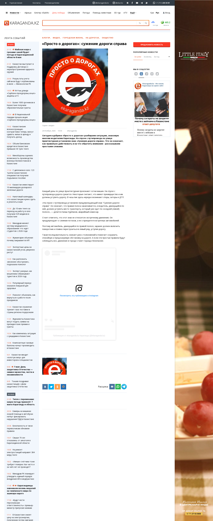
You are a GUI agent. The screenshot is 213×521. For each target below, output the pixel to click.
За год (156, 56)
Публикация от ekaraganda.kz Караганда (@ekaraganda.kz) (79, 336)
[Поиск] (145, 23)
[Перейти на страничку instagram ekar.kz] (118, 3)
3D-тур (117, 12)
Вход (166, 12)
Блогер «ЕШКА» (41, 12)
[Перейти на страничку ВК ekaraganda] (128, 3)
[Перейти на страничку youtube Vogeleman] (137, 3)
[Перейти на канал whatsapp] (147, 3)
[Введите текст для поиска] (86, 23)
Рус (157, 12)
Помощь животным (102, 12)
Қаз (152, 12)
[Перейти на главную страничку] (6, 3)
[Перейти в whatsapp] (160, 3)
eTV (125, 12)
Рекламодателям (52, 3)
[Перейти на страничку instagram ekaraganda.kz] (101, 3)
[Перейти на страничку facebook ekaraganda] (132, 3)
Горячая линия (16, 3)
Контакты (37, 3)
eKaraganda (72, 131)
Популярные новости (145, 52)
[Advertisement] (88, 169)
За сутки (137, 56)
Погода (86, 12)
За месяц (147, 56)
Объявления (74, 12)
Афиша (28, 12)
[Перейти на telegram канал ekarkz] (142, 3)
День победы (58, 12)
